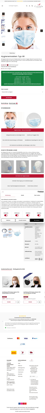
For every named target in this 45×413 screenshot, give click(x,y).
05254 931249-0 (10, 374)
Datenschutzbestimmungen (36, 380)
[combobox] (16, 5)
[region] (22, 30)
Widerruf (20, 366)
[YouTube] (25, 404)
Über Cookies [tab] (37, 195)
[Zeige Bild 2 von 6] (21, 47)
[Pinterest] (23, 404)
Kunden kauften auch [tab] (6, 268)
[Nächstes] (41, 30)
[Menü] (2, 5)
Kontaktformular (11, 390)
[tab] (4, 102)
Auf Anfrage (9, 96)
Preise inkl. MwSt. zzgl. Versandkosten (8, 65)
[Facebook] (19, 404)
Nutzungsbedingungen (33, 392)
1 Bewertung (12, 52)
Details (8, 301)
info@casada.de (10, 380)
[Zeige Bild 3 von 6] (24, 47)
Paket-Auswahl (4, 88)
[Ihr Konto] (29, 5)
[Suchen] (26, 5)
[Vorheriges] (9, 30)
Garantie (20, 374)
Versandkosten (31, 407)
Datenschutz (21, 370)
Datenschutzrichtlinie (33, 390)
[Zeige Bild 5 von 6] (29, 47)
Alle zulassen (37, 220)
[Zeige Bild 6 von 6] (32, 47)
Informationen (22, 360)
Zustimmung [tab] (7, 195)
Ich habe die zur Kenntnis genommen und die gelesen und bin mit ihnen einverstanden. (36, 382)
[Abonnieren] (37, 376)
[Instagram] (21, 404)
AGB (19, 363)
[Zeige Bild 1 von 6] (18, 47)
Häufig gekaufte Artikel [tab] (19, 268)
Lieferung (20, 376)
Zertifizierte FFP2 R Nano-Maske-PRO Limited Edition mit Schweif (10, 292)
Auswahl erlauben (22, 220)
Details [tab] (22, 195)
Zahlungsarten (21, 368)
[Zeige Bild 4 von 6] (27, 47)
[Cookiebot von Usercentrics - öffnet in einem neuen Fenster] (38, 192)
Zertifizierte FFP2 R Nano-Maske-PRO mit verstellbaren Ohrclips (32, 292)
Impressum (20, 372)
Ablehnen (8, 220)
